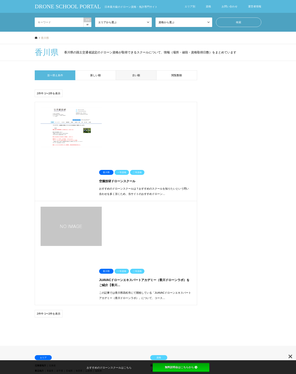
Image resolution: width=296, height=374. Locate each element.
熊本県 (79, 291)
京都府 (69, 275)
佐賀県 (59, 291)
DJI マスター (222, 264)
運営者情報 (254, 6)
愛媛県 (69, 286)
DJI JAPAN (156, 264)
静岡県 (117, 269)
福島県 (98, 258)
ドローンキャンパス (160, 258)
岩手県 (59, 258)
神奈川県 (109, 264)
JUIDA (153, 275)
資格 (208, 6)
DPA (152, 269)
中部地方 (39, 269)
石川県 (69, 269)
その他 (153, 286)
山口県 (88, 280)
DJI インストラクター (201, 264)
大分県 (88, 291)
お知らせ (117, 314)
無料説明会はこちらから (181, 367)
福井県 (79, 269)
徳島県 (50, 286)
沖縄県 (119, 291)
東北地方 (39, 258)
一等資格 (166, 253)
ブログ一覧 (40, 319)
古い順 (136, 75)
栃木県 (59, 264)
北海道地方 (40, 253)
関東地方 (39, 264)
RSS (36, 358)
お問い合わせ (229, 6)
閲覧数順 (176, 75)
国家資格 (154, 253)
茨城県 (50, 264)
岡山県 (69, 280)
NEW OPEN (41, 324)
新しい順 (95, 75)
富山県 (59, 269)
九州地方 (39, 291)
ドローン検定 (157, 280)
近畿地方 (39, 275)
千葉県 (88, 264)
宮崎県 (98, 291)
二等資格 (178, 253)
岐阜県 (108, 269)
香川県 (59, 286)
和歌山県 (109, 275)
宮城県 (69, 258)
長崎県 (69, 291)
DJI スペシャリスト (175, 264)
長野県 (98, 269)
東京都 (98, 264)
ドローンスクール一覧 (46, 314)
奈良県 (98, 275)
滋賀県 (59, 275)
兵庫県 (88, 275)
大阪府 (79, 275)
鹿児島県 (109, 291)
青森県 (50, 258)
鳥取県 (50, 280)
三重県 (50, 275)
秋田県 (79, 258)
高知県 (79, 286)
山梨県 (88, 269)
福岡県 (50, 291)
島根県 (59, 280)
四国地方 (39, 286)
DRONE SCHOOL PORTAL (148, 355)
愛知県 (127, 269)
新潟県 (50, 269)
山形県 (88, 258)
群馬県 (69, 264)
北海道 (52, 253)
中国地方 (39, 280)
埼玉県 (79, 264)
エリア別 (190, 6)
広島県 (79, 280)
